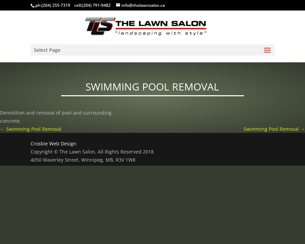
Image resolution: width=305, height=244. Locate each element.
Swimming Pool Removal (30, 129)
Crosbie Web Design (53, 143)
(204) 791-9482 (96, 5)
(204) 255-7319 (55, 5)
